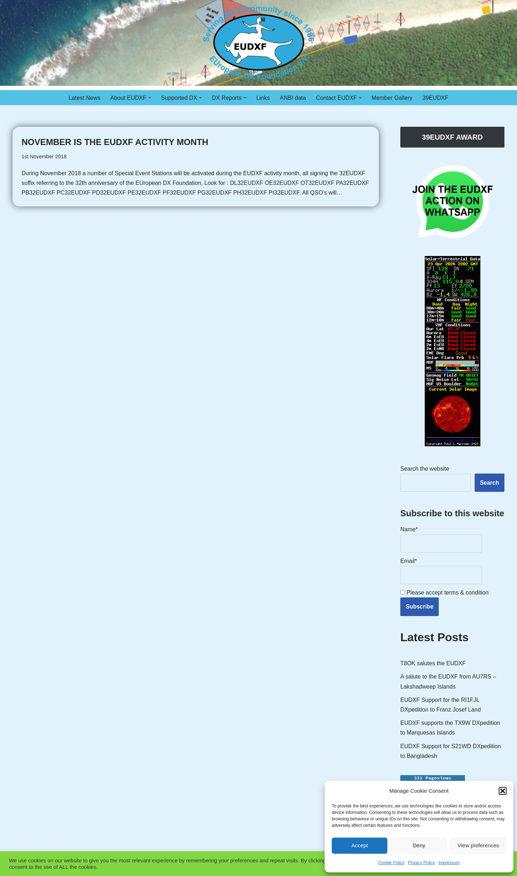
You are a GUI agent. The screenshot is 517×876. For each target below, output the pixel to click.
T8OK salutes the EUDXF (433, 663)
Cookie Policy (391, 862)
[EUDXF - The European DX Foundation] (258, 42)
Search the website (424, 469)
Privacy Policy (421, 862)
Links (263, 98)
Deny (419, 845)
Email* (441, 571)
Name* (441, 539)
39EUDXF (435, 98)
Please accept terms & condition (444, 593)
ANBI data (293, 98)
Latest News (84, 98)
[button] (502, 791)
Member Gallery (392, 98)
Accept (359, 845)
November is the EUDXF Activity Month (115, 142)
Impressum (449, 862)
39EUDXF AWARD (452, 137)
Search (489, 483)
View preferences (478, 845)
